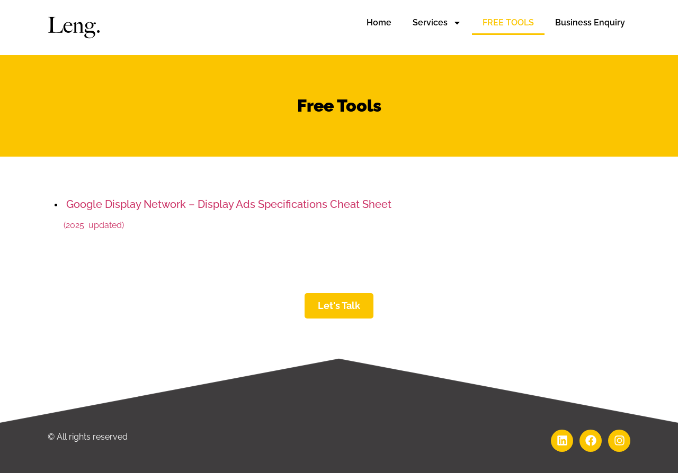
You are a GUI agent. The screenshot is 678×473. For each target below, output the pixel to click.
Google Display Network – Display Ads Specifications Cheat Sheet (227, 204)
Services (437, 22)
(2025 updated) (94, 225)
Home (379, 22)
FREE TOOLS (508, 22)
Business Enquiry (590, 22)
